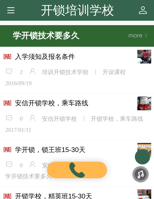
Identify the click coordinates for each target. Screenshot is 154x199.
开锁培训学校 (77, 10)
